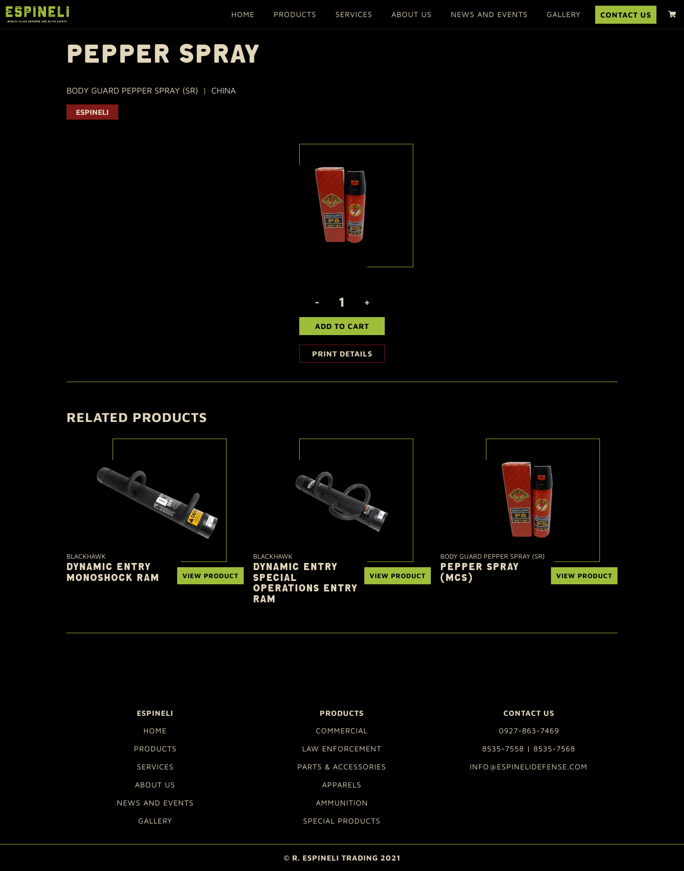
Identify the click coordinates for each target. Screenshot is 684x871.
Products (295, 14)
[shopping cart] (672, 14)
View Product (210, 575)
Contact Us (625, 14)
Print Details (342, 353)
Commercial (342, 730)
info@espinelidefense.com (529, 766)
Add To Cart (342, 326)
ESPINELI (92, 112)
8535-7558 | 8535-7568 (528, 748)
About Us (411, 14)
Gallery (564, 14)
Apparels (341, 784)
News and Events (489, 14)
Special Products (341, 820)
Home (243, 14)
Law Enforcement (341, 748)
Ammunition (342, 802)
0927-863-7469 (529, 730)
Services (353, 14)
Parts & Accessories (341, 766)
